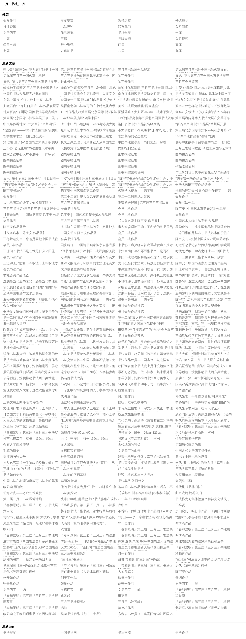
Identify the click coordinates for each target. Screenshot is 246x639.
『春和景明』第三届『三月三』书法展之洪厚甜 (30, 433)
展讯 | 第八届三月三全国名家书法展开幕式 (201, 76)
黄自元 (8, 511)
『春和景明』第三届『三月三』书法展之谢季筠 (202, 548)
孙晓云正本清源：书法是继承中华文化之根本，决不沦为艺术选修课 (145, 288)
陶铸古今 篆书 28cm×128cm (139, 432)
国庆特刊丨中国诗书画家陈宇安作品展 (88, 245)
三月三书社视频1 (130, 602)
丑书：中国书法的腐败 (191, 456)
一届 (178, 32)
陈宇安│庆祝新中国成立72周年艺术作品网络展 (201, 239)
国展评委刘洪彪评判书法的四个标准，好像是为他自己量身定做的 (202, 384)
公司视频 (181, 39)
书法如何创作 (13, 475)
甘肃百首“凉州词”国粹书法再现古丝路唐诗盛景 (30, 112)
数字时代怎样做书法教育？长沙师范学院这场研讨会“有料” (202, 106)
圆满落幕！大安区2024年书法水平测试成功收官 (145, 112)
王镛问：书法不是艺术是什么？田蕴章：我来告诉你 (28, 251)
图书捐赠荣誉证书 (131, 172)
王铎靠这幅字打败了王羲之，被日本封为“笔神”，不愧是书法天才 (202, 336)
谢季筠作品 (183, 523)
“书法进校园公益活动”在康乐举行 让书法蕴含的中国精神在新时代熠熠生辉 (145, 100)
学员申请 (9, 45)
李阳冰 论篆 (69, 481)
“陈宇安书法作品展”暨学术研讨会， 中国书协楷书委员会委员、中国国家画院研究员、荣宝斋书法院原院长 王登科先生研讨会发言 (145, 179)
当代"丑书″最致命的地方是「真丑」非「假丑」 (201, 463)
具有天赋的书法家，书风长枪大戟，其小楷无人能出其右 (87, 342)
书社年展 (124, 32)
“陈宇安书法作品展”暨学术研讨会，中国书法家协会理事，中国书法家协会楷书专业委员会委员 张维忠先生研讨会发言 (202, 179)
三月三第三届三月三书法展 (80, 221)
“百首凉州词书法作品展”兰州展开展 (200, 124)
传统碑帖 (181, 20)
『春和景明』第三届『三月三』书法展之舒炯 (87, 566)
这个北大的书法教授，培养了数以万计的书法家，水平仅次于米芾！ (30, 342)
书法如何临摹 (70, 468)
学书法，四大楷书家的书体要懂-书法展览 (145, 348)
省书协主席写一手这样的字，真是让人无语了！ (87, 227)
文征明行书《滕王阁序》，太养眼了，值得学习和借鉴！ (30, 409)
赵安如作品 (11, 577)
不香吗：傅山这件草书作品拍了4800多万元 (145, 511)
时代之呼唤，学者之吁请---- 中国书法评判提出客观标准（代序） (201, 251)
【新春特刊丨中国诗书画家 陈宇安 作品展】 (31, 215)
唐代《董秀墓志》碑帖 (191, 565)
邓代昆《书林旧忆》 (189, 487)
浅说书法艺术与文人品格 (135, 475)
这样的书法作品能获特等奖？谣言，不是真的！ (145, 487)
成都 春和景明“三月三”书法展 (139, 559)
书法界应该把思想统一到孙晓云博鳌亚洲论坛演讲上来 (145, 276)
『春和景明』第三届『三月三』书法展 (202, 426)
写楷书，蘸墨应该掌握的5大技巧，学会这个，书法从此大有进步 (31, 517)
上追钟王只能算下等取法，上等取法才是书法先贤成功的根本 (30, 263)
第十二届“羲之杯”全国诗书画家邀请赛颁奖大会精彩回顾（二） (87, 318)
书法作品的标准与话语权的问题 (83, 287)
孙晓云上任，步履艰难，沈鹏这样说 (201, 329)
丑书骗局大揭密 (14, 323)
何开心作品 (126, 553)
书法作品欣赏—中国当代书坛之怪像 (144, 360)
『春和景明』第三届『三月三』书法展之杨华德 (87, 505)
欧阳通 (65, 529)
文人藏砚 (67, 444)
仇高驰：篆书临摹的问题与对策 (83, 523)
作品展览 (67, 32)
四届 (121, 45)
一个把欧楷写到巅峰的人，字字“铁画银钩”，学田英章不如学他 (88, 390)
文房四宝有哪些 (72, 450)
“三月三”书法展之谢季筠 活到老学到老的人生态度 (202, 560)
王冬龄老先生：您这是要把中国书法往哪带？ (30, 239)
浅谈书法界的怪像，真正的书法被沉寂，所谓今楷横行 (143, 457)
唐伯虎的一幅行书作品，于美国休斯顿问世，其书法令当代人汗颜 (202, 511)
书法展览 (9, 632)
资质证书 (67, 51)
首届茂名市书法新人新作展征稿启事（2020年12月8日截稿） (143, 548)
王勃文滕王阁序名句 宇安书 (23, 402)
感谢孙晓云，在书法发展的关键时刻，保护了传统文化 (87, 294)
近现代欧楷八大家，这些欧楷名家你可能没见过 (30, 390)
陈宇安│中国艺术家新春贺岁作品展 (200, 208)
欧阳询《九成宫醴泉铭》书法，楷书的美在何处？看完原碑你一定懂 (30, 330)
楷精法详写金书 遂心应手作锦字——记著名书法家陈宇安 (202, 191)
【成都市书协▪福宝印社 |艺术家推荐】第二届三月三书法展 (144, 493)
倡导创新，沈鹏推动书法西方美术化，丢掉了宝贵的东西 (202, 372)
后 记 (64, 426)
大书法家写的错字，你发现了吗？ (27, 202)
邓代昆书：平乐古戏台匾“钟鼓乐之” (200, 396)
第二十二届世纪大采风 (134, 196)
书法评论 (67, 26)
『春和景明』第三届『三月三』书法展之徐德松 (145, 536)
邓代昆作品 (126, 523)
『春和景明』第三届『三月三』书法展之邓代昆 (30, 596)
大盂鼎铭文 (126, 571)
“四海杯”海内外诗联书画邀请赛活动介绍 (87, 421)
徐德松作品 (126, 577)
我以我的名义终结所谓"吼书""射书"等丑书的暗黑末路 (29, 288)
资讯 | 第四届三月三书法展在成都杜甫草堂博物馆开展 (201, 360)
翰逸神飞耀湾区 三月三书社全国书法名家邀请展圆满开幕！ (145, 88)
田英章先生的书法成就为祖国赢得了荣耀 (30, 336)
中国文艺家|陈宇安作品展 (79, 233)
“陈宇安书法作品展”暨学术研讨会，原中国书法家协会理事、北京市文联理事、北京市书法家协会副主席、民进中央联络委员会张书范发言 (144, 185)
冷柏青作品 (183, 553)
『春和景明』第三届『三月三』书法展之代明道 (145, 530)
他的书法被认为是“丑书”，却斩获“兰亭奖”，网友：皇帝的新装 (88, 487)
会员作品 (9, 20)
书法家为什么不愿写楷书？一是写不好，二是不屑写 (143, 251)
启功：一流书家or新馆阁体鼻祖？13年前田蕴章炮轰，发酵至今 (201, 378)
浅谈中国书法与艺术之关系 (22, 293)
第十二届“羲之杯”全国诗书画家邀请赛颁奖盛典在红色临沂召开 (30, 318)
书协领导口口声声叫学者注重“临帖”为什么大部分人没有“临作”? (202, 403)
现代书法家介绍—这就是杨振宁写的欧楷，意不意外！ (30, 354)
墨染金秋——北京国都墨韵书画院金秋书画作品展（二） (202, 227)
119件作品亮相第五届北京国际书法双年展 (88, 112)
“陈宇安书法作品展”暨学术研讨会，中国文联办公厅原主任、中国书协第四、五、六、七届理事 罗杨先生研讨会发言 (30, 185)
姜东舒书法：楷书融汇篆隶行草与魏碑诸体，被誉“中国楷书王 (87, 511)
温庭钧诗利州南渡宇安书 (78, 402)
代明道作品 (69, 396)
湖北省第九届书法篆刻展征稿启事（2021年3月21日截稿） (199, 542)
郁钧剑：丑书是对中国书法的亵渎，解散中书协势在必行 (87, 384)
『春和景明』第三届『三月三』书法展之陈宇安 (145, 566)
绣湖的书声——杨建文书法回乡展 (27, 559)
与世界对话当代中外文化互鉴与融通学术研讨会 (202, 173)
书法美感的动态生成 (132, 136)
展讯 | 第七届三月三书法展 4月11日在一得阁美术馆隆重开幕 (30, 179)
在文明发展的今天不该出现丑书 (197, 305)
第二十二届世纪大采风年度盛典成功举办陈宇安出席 (87, 197)
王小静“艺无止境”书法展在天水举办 (28, 148)
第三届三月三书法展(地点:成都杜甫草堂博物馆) (144, 427)
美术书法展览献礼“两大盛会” (138, 106)
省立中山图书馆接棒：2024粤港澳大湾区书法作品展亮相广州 (87, 124)
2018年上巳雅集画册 (132, 499)
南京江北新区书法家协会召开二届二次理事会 (145, 94)
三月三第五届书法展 (75, 202)
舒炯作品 (181, 577)
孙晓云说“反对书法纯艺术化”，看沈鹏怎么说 (202, 288)
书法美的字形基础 (73, 475)
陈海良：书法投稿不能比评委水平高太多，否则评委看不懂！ (87, 257)
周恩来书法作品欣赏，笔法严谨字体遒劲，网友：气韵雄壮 (30, 523)
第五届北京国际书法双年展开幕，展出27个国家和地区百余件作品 (30, 118)
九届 (178, 51)
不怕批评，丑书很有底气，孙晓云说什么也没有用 (145, 282)
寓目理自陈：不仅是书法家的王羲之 (86, 136)
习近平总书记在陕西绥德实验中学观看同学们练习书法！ (202, 245)
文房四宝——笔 (129, 589)
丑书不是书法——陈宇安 (135, 299)
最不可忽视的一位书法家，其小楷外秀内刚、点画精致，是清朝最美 (145, 372)
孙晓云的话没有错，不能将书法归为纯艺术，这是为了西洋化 (87, 312)
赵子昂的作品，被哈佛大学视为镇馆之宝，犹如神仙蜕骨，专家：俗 (145, 342)
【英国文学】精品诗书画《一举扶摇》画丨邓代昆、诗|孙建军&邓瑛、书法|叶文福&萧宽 (30, 415)
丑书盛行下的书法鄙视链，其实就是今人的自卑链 (202, 294)
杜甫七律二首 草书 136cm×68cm (28, 438)
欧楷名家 (124, 20)
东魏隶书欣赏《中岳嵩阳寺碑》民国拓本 (145, 614)
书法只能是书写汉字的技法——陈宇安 (88, 299)
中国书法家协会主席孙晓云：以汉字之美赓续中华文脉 (87, 94)
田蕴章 (8, 602)
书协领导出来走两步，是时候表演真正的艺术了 (202, 342)
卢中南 (123, 505)
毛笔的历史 (11, 450)
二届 (6, 39)
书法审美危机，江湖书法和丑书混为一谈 (145, 463)
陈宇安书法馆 (13, 190)
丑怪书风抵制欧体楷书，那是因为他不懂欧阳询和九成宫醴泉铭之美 (30, 300)
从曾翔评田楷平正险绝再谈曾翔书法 (86, 335)
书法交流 (124, 632)
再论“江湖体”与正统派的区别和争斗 (86, 281)
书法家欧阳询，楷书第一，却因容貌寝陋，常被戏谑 (30, 384)
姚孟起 (65, 595)
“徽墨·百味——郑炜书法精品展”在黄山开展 (30, 130)
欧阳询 (8, 529)
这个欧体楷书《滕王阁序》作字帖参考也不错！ (87, 372)
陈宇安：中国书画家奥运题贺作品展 (201, 263)
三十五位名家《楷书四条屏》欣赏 (199, 257)
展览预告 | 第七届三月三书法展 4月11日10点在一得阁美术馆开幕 (88, 179)
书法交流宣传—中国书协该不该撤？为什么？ (87, 360)
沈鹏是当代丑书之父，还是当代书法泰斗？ (30, 282)
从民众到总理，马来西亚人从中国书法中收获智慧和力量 (87, 142)
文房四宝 (9, 32)
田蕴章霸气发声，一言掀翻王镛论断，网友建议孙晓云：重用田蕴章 (202, 269)
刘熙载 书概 (183, 481)
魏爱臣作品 (126, 390)
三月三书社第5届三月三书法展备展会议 (31, 208)
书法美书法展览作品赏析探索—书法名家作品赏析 (87, 354)
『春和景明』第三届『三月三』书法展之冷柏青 (202, 602)
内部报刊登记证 (129, 148)
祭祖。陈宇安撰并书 (132, 402)
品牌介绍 (124, 39)
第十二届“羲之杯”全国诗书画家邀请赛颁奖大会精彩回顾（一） (144, 318)
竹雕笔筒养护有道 (188, 438)
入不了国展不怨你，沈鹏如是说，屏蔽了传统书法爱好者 (30, 366)
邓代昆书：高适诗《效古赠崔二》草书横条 (145, 421)
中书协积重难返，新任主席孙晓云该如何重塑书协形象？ (87, 330)
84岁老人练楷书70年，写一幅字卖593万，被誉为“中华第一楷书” (144, 384)
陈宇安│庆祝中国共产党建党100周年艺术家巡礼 (202, 300)
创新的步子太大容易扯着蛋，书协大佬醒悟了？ (87, 276)
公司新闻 (181, 26)
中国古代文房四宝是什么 (193, 450)
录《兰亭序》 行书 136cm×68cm (84, 438)
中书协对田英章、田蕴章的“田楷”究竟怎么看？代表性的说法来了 (202, 276)
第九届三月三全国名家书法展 (24, 75)
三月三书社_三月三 (15, 4)
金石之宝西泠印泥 (16, 444)
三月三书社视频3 (73, 553)
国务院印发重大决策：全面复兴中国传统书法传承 (202, 282)
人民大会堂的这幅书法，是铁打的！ (29, 420)
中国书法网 (69, 632)
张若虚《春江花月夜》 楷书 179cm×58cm (140, 439)
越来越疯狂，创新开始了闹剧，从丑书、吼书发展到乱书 (200, 312)
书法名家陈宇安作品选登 (193, 184)
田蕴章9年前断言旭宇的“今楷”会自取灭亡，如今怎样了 (145, 330)
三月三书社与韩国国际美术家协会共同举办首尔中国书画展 (87, 76)
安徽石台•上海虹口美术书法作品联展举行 (30, 106)
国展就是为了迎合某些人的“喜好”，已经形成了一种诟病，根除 (87, 463)
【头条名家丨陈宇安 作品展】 (139, 221)
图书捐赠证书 (70, 154)
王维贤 (180, 505)
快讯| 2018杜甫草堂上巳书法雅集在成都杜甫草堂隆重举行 (88, 499)
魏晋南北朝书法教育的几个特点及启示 (88, 106)
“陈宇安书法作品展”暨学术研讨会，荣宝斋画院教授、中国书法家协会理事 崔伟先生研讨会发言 (87, 185)
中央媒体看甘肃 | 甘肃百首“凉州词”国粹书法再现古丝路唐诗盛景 (29, 124)
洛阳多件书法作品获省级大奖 (139, 124)
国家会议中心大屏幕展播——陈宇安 (29, 154)
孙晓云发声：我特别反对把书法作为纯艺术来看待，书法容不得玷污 (202, 318)
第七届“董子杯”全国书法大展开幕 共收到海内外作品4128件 (30, 142)
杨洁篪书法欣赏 (72, 378)
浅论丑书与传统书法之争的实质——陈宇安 (87, 306)
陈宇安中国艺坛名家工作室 (80, 190)
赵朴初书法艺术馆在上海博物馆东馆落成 (87, 130)
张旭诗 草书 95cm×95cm (77, 432)
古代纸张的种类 (129, 444)
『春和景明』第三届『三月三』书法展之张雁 (202, 590)
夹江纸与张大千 (14, 456)
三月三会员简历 (186, 81)
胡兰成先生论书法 (131, 414)
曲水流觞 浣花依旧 (188, 493)
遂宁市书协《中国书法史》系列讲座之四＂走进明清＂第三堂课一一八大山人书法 (30, 542)
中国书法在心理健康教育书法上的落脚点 (30, 481)
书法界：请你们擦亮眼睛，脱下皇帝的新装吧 (30, 312)
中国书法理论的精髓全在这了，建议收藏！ (145, 257)
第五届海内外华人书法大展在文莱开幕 (202, 118)
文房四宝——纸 (14, 589)
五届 (178, 45)
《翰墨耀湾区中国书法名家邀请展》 (86, 148)
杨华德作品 (183, 390)
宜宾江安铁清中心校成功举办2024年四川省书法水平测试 (202, 112)
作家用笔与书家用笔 (189, 475)
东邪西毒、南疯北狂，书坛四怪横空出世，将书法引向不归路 (202, 324)
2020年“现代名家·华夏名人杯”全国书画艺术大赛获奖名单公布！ (30, 548)
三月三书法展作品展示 (134, 69)
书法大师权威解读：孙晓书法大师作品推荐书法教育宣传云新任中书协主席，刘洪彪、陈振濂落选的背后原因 (30, 360)
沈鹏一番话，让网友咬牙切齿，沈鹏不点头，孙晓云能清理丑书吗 (145, 294)
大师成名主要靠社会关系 (78, 269)
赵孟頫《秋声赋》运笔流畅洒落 (25, 426)
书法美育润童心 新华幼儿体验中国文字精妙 (202, 94)
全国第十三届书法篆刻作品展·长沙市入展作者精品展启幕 (88, 100)
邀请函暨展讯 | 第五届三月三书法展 (143, 202)
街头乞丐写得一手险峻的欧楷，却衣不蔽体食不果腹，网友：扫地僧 (30, 463)
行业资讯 (9, 26)
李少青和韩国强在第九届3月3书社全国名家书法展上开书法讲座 (30, 70)
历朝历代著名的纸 (188, 444)
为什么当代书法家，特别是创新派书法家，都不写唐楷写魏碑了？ (145, 263)
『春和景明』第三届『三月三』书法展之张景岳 (30, 554)
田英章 (123, 595)
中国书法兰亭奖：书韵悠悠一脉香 (142, 142)
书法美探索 (69, 493)
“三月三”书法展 (72, 559)
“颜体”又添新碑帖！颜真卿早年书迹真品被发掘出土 (87, 517)
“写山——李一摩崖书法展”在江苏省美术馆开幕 (144, 517)
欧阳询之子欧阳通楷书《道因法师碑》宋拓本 (30, 614)
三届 (64, 39)
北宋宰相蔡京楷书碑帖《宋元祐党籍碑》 (200, 608)
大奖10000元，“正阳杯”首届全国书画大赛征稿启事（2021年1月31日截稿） (88, 548)
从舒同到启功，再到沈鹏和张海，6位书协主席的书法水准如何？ (203, 415)
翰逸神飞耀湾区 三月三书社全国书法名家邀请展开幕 (30, 88)
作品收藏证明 (185, 166)
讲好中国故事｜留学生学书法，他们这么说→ (202, 142)
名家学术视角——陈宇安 (135, 190)
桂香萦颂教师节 (72, 456)
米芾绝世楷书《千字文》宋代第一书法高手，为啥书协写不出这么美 (145, 409)
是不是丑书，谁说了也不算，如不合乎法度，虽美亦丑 (87, 415)
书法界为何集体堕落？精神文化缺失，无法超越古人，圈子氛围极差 (202, 499)
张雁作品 (67, 583)
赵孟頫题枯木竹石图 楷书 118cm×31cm (195, 433)
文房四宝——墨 (186, 583)
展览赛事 (67, 20)
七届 (6, 51)
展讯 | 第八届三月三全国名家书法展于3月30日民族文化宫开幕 (30, 82)
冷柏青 (8, 396)
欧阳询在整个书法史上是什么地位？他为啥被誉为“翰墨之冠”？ (87, 366)
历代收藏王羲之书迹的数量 (194, 468)
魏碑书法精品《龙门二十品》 (81, 614)
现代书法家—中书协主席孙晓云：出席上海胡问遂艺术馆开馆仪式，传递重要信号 (202, 348)
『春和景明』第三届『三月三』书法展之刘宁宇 (30, 536)
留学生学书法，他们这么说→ (24, 136)
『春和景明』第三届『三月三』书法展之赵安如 (202, 530)
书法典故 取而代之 (131, 481)
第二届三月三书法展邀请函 (22, 499)
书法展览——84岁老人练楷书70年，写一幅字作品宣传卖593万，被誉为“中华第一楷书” (87, 348)
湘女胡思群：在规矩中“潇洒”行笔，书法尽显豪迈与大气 (144, 130)
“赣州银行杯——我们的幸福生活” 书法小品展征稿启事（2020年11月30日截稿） (88, 542)
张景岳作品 (11, 583)
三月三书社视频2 (73, 602)
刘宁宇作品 (69, 577)
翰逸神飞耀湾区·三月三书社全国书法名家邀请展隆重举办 (88, 88)
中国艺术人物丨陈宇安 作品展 (196, 221)
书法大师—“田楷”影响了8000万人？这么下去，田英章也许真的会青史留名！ (202, 354)
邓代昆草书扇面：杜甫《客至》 (197, 408)
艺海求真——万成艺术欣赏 (22, 493)
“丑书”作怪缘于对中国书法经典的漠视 (88, 251)
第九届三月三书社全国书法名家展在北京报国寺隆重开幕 (202, 70)
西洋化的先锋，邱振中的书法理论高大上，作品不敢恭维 (87, 263)
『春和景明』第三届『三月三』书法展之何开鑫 (30, 608)
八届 (121, 51)
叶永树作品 (69, 81)
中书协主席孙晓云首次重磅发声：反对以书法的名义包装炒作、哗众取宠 (145, 245)
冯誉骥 (180, 595)
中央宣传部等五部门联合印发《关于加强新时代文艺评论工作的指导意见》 (145, 269)
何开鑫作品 (126, 396)
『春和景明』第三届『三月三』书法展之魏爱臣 (30, 505)
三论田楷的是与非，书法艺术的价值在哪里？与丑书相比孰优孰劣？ (202, 233)
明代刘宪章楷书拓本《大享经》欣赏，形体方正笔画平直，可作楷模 (202, 421)
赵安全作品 (126, 583)
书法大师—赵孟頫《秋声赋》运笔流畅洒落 (145, 354)
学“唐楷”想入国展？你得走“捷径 (141, 323)
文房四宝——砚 (72, 589)
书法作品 (181, 632)
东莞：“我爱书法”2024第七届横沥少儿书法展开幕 (202, 88)
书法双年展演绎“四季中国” (80, 118)
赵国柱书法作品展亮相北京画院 (25, 94)
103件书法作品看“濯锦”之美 (195, 136)
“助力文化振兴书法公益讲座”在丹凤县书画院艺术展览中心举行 (202, 100)
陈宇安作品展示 (14, 227)
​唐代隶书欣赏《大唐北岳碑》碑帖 (85, 571)
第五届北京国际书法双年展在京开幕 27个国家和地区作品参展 (202, 130)
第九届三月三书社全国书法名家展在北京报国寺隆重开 (87, 70)
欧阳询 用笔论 (13, 487)
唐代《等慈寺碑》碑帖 (19, 571)
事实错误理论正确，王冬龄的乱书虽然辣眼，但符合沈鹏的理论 (145, 227)
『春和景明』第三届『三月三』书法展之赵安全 (87, 536)
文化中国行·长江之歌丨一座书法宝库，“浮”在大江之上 (27, 100)
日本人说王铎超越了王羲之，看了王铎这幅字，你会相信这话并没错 (87, 409)
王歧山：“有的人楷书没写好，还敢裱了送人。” (30, 469)
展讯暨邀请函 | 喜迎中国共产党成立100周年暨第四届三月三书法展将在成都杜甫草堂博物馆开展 (202, 366)
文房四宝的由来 (129, 450)
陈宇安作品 (126, 75)
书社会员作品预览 (16, 275)
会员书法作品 (185, 202)
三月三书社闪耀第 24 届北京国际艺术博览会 (203, 149)
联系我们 (124, 26)
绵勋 (64, 608)
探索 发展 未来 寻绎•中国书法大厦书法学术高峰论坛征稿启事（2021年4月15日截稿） (145, 542)
